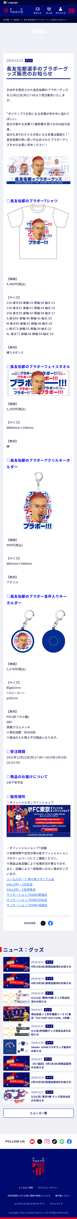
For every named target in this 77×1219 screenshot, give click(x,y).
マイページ (60, 10)
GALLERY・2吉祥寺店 (21, 889)
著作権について (62, 1195)
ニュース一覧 (38, 1113)
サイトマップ (56, 1203)
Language (10, 2)
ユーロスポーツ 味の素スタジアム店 (30, 879)
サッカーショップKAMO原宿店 (27, 895)
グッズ (49, 10)
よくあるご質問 (26, 1187)
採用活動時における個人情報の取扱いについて (29, 1195)
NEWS (16, 19)
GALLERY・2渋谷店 (20, 884)
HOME (6, 19)
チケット (38, 10)
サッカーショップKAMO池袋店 (27, 905)
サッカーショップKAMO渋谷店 (27, 900)
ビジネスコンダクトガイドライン (30, 1203)
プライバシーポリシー (48, 1187)
